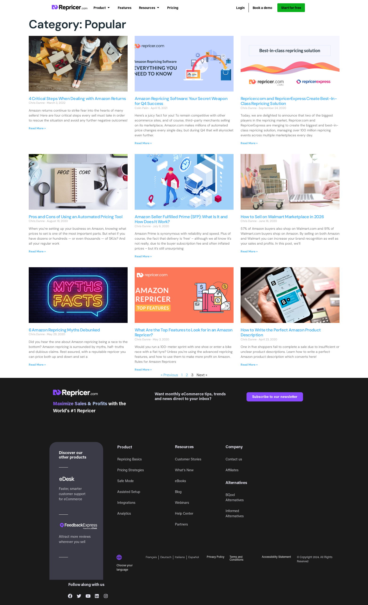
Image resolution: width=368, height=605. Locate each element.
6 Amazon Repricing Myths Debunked (64, 330)
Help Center (184, 513)
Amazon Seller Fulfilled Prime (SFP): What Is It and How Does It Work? (181, 219)
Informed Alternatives (235, 513)
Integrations (126, 502)
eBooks (180, 481)
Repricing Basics (129, 459)
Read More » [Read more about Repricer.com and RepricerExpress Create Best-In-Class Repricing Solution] (249, 143)
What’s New (184, 470)
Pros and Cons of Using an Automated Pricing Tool (75, 217)
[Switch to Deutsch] (166, 557)
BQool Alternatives (235, 497)
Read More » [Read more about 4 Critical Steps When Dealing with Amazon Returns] (37, 128)
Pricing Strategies (130, 470)
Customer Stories (188, 459)
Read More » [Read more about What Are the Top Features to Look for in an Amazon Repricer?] (143, 369)
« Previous (169, 374)
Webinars (182, 502)
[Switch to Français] (152, 557)
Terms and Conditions (236, 558)
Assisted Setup (128, 491)
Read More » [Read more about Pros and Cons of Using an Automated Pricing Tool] (37, 251)
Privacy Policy (215, 557)
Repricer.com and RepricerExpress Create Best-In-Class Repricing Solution (289, 101)
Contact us (234, 459)
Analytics (124, 513)
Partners (181, 524)
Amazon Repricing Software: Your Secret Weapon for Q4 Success (181, 101)
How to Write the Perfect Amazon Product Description (281, 332)
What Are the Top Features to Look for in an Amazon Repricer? (184, 332)
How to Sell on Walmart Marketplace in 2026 (282, 217)
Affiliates (232, 470)
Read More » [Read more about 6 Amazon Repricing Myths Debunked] (37, 365)
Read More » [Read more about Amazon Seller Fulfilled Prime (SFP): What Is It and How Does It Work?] (143, 256)
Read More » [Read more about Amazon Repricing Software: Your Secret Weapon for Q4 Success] (143, 143)
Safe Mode (125, 481)
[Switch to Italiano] (180, 557)
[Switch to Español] (194, 557)
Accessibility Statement (276, 557)
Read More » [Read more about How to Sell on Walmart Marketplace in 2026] (249, 251)
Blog (178, 491)
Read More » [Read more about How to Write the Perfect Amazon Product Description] (249, 365)
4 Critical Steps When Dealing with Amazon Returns (77, 98)
